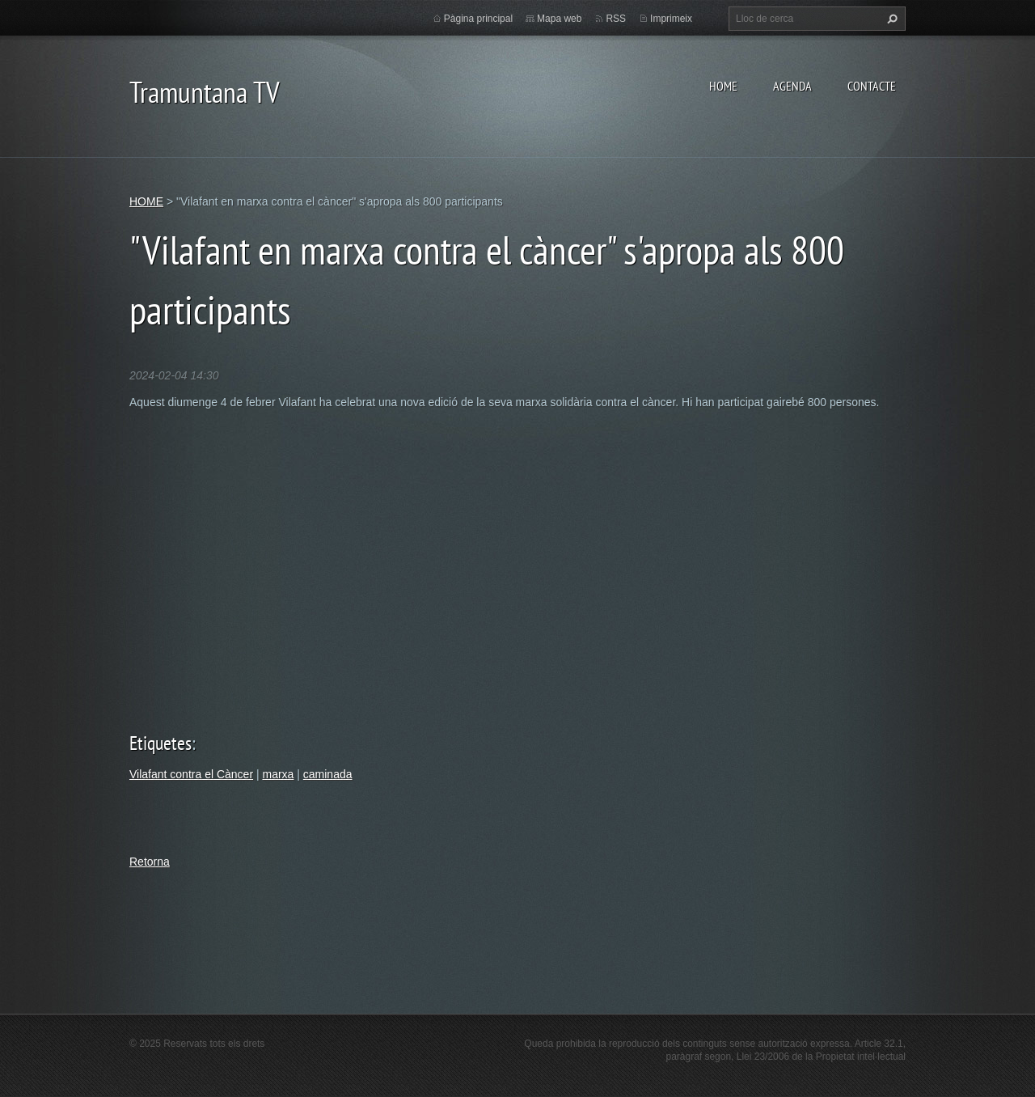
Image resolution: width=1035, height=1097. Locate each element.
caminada (328, 774)
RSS (616, 18)
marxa (278, 774)
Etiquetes (160, 743)
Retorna (149, 861)
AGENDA (792, 86)
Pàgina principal (478, 18)
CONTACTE (871, 86)
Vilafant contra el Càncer (191, 774)
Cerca (890, 18)
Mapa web (559, 18)
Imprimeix (671, 18)
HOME (723, 86)
